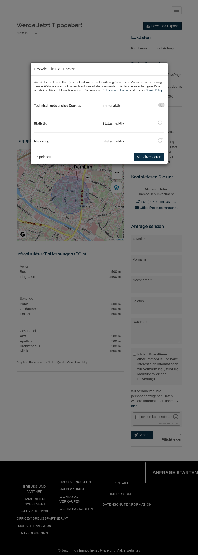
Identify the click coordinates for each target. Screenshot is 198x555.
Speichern (45, 157)
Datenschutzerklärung (116, 90)
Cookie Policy (153, 90)
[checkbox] (161, 105)
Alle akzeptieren (149, 157)
